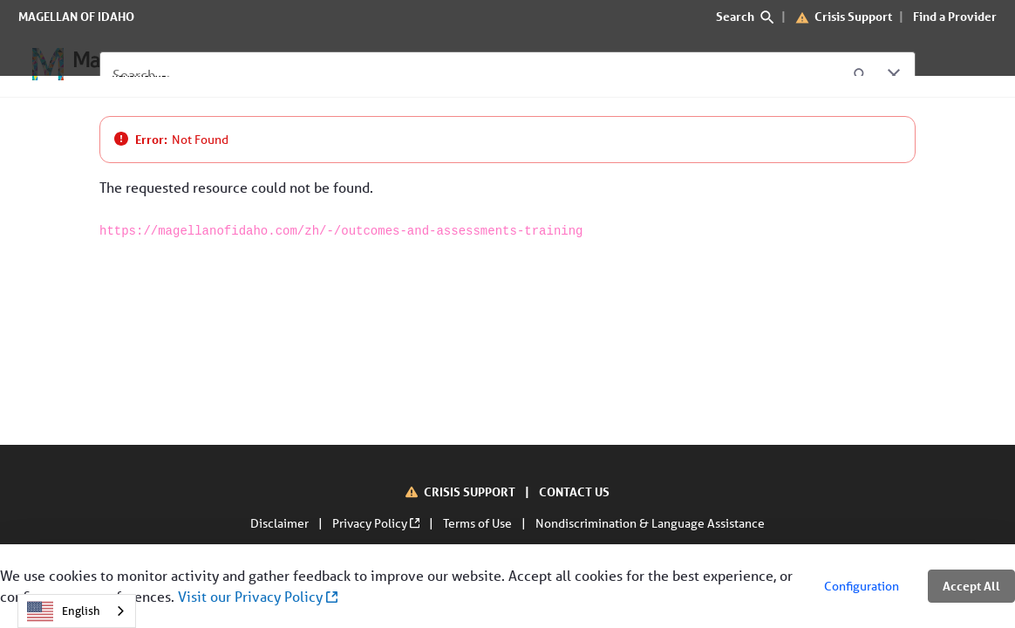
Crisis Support (853, 16)
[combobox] (76, 611)
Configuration (861, 586)
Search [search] (745, 16)
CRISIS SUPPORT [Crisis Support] (471, 491)
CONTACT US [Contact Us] (574, 491)
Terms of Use (478, 523)
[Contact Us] (538, 64)
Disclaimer (280, 523)
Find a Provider (955, 16)
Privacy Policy (377, 523)
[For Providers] (350, 64)
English (63, 611)
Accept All (971, 585)
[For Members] (239, 64)
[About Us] (447, 64)
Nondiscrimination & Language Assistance (650, 523)
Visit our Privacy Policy (257, 596)
